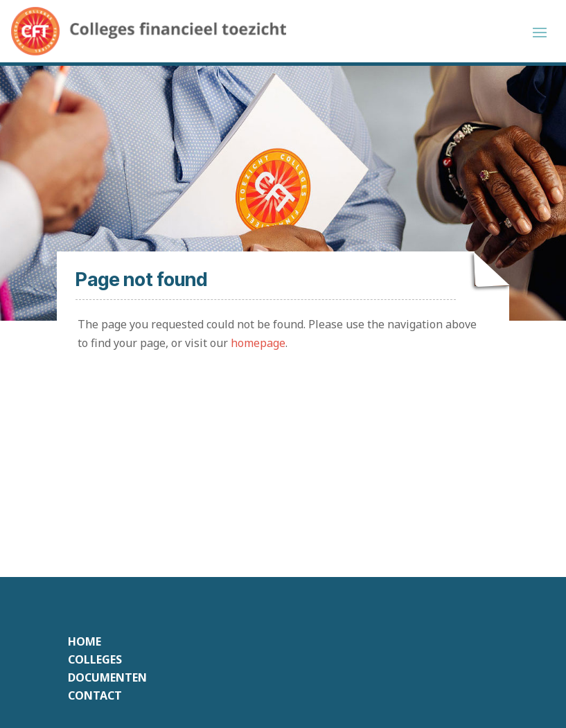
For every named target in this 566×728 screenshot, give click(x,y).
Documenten (107, 677)
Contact (95, 695)
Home (84, 641)
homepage (258, 342)
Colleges (95, 659)
